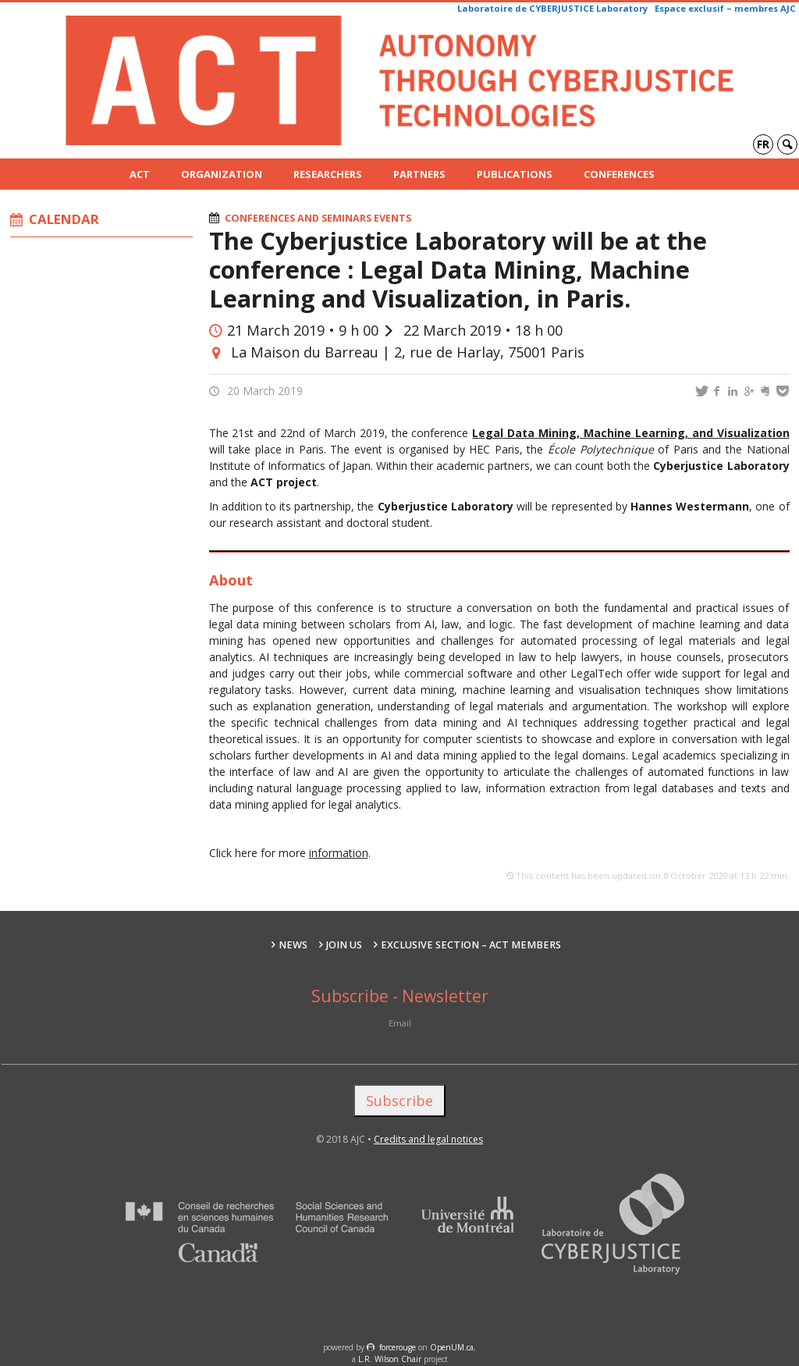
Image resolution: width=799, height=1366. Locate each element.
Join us (344, 945)
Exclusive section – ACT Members (471, 945)
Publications (514, 174)
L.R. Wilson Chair (389, 1359)
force (397, 1347)
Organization (221, 174)
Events (392, 218)
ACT (140, 174)
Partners (419, 174)
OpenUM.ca (452, 1347)
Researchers (327, 174)
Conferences (619, 174)
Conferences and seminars (298, 218)
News (293, 945)
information (338, 852)
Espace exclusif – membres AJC (725, 8)
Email (400, 1023)
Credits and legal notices (428, 1139)
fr (763, 144)
